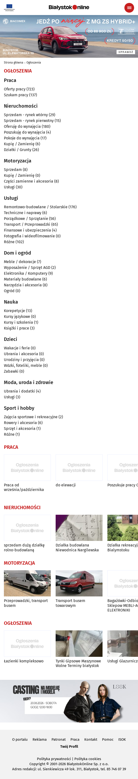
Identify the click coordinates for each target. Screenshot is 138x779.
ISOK (122, 739)
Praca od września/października (24, 487)
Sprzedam (13, 169)
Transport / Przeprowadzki (27, 224)
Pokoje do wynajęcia (22, 138)
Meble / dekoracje (20, 261)
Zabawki (11, 371)
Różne (9, 242)
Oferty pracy (15, 89)
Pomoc (107, 739)
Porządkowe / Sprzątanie (26, 218)
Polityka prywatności (54, 759)
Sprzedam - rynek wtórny (26, 114)
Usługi (9, 187)
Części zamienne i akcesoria (28, 181)
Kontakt (90, 739)
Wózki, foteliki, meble (23, 365)
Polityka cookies (87, 759)
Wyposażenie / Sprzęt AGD (27, 267)
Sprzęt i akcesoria (19, 428)
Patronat (59, 739)
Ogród (9, 291)
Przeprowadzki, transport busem (26, 603)
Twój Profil (69, 746)
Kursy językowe (17, 316)
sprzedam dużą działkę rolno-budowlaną (24, 547)
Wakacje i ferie (17, 348)
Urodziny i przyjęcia (21, 359)
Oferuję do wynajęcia (22, 126)
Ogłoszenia (33, 62)
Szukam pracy (16, 95)
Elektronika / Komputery (25, 273)
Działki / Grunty (17, 149)
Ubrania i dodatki (19, 391)
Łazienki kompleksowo (23, 661)
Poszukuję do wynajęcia (24, 132)
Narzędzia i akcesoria (23, 285)
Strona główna (13, 62)
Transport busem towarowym (70, 603)
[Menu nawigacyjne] (129, 8)
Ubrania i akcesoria (21, 354)
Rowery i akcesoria (20, 422)
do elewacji (66, 485)
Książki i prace (16, 328)
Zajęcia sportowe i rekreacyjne (31, 417)
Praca (74, 739)
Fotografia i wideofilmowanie (29, 236)
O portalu (20, 739)
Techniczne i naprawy (22, 212)
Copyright (37, 764)
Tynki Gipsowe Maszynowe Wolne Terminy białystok (78, 663)
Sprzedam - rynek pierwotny (29, 120)
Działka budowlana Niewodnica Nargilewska (77, 547)
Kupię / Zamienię (19, 144)
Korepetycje (14, 310)
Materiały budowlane (22, 279)
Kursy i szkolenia (18, 322)
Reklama (40, 739)
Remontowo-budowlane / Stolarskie (36, 207)
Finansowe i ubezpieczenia (27, 230)
